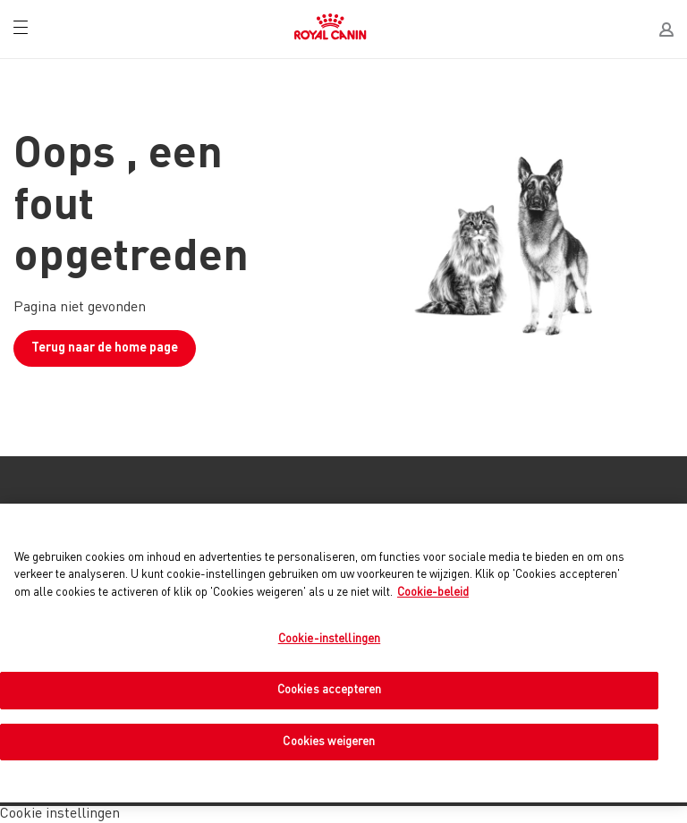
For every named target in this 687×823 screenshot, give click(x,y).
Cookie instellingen (60, 814)
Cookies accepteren (329, 690)
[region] (343, 653)
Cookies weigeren (329, 742)
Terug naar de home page (104, 348)
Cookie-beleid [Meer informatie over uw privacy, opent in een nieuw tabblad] (433, 592)
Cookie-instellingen (329, 639)
